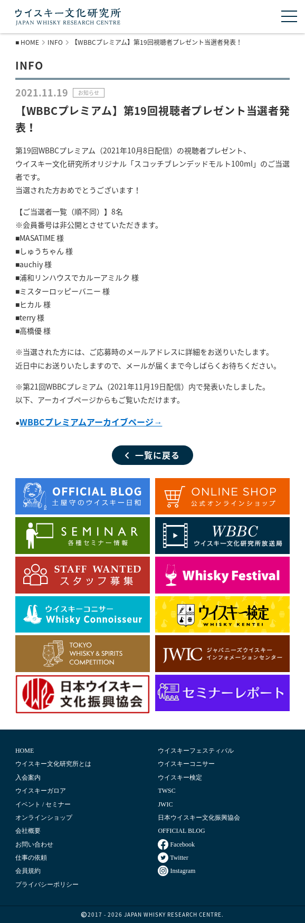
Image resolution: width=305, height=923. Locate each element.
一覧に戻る (152, 455)
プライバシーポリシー (47, 884)
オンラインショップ (43, 817)
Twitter (173, 857)
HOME (30, 42)
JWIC (165, 804)
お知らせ (88, 92)
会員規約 (28, 871)
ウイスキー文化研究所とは (53, 763)
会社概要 (28, 830)
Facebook (176, 844)
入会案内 (28, 777)
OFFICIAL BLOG (181, 830)
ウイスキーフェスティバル (196, 750)
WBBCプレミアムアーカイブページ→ (91, 421)
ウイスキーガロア (40, 790)
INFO (55, 42)
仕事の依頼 (31, 857)
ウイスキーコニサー (186, 763)
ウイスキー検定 (180, 777)
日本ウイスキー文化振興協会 (199, 817)
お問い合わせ (34, 844)
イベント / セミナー (43, 804)
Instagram (176, 871)
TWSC (166, 790)
